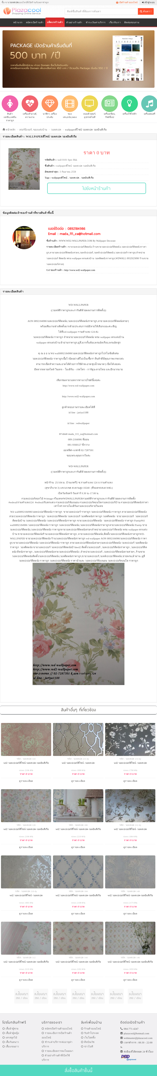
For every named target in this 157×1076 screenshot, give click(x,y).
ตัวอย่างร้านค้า (74, 22)
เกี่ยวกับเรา (115, 22)
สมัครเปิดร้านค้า (35, 22)
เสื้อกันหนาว (10, 1042)
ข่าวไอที (87, 1046)
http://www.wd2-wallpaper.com (79, 270)
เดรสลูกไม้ (9, 1037)
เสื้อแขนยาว (10, 1046)
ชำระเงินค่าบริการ (95, 22)
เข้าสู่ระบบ (148, 2)
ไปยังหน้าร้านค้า (96, 188)
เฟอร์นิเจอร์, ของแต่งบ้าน (33, 129)
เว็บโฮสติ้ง (88, 1037)
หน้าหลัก (8, 129)
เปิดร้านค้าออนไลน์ (127, 2)
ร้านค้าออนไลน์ (91, 1028)
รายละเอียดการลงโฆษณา (57, 1051)
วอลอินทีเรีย (87, 178)
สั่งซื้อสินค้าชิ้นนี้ (78, 1070)
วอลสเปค (56, 129)
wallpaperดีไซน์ (59, 178)
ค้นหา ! (146, 11)
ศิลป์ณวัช (88, 1042)
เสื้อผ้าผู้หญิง (10, 1033)
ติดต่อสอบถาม (131, 22)
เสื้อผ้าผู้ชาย (10, 1028)
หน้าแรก (17, 22)
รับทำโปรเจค (90, 1033)
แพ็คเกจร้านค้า (55, 22)
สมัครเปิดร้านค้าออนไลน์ (57, 1028)
